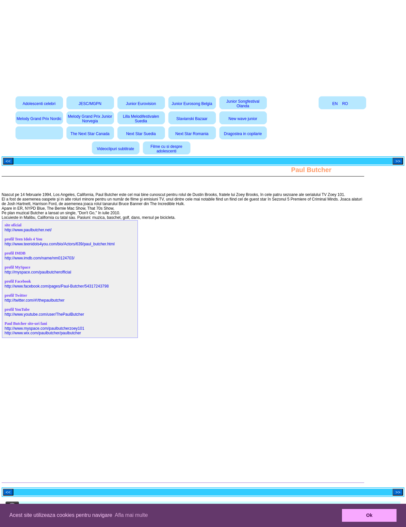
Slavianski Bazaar (191, 118)
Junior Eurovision (141, 103)
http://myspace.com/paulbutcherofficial (38, 272)
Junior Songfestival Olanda (242, 103)
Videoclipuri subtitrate (115, 149)
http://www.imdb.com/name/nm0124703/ (39, 258)
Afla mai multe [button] (131, 515)
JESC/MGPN (90, 103)
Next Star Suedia (141, 134)
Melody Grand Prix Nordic (39, 118)
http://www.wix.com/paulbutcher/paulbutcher (43, 333)
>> (397, 161)
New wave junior (243, 118)
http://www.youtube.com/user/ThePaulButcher (44, 314)
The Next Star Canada (90, 134)
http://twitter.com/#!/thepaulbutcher (34, 300)
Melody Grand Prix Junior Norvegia (90, 118)
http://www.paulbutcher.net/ (28, 230)
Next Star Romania (191, 134)
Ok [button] (369, 515)
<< (8, 161)
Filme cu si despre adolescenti (166, 148)
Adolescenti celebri (39, 103)
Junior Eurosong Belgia (192, 103)
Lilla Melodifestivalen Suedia (141, 118)
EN (335, 103)
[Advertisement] (203, 46)
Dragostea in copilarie (243, 134)
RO (345, 103)
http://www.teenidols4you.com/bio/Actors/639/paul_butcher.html (60, 244)
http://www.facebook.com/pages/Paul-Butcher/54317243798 (57, 286)
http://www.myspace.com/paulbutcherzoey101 (44, 328)
